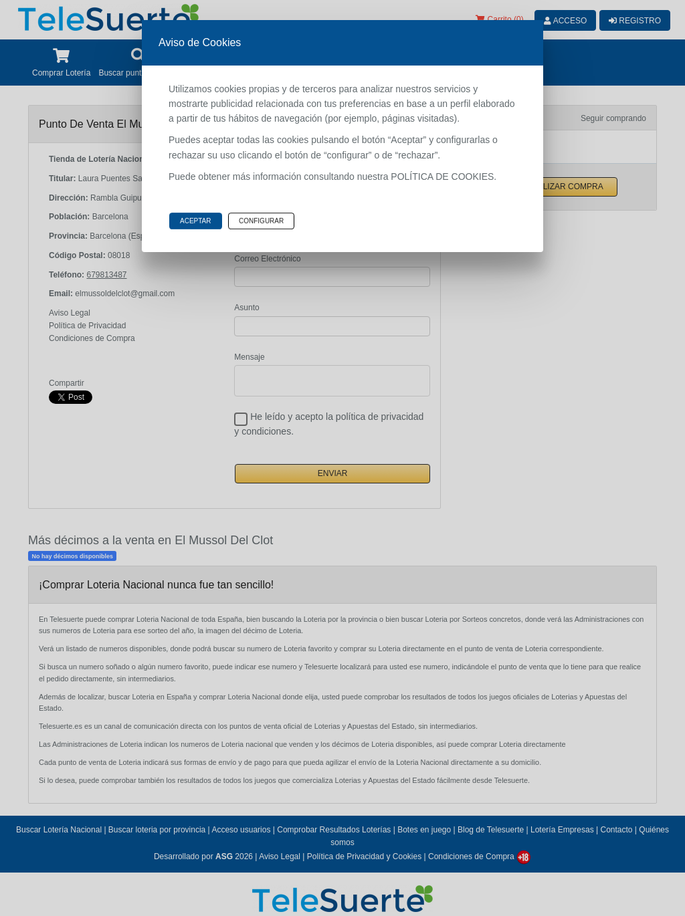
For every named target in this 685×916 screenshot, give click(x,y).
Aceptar (195, 221)
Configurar (261, 221)
